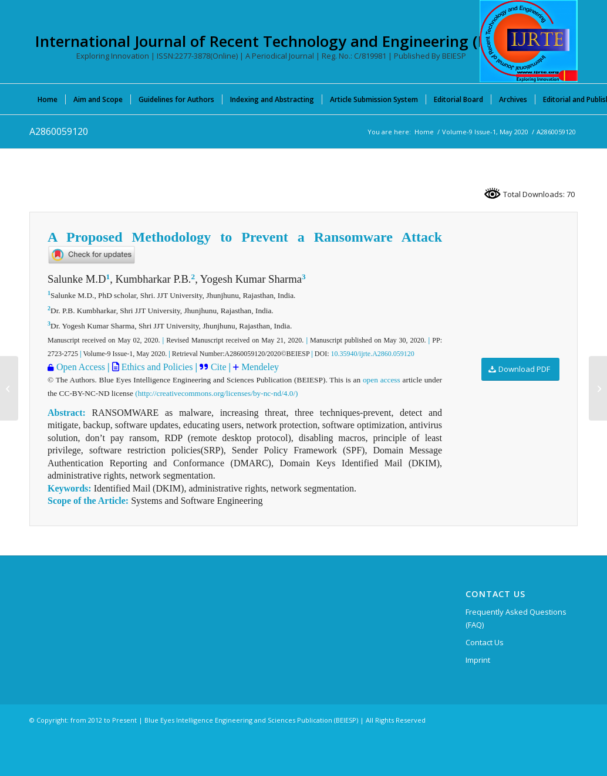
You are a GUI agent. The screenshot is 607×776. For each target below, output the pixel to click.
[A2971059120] (598, 388)
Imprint (478, 660)
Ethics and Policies (156, 367)
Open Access (80, 367)
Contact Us (485, 642)
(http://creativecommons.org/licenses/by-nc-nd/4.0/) (216, 393)
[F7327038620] (9, 388)
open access (381, 379)
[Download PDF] (520, 369)
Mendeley (259, 367)
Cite (220, 367)
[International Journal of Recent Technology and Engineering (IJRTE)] (529, 41)
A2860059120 (58, 131)
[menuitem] (47, 99)
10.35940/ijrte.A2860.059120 (372, 354)
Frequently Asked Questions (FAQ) (516, 617)
